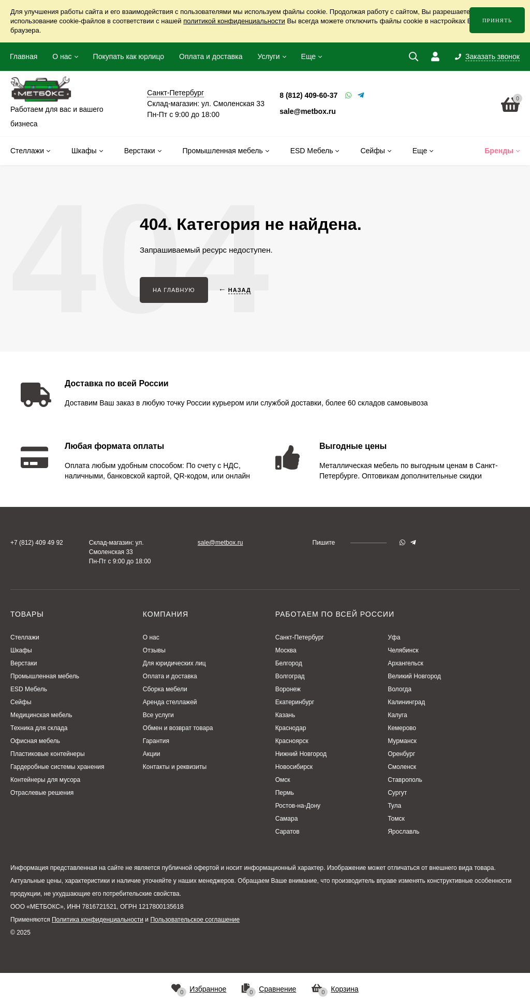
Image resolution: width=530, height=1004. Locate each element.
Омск (282, 779)
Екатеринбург (295, 702)
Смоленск (402, 766)
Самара (286, 818)
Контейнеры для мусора (45, 779)
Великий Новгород (414, 676)
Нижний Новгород (301, 754)
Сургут (397, 792)
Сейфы (21, 702)
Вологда (399, 689)
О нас (61, 56)
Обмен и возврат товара (178, 728)
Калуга (397, 715)
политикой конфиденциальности (234, 21)
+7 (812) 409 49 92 (36, 542)
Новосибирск (294, 766)
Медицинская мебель (41, 715)
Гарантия (156, 741)
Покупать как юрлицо (128, 56)
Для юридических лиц (174, 663)
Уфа (394, 637)
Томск (396, 818)
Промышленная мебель (44, 676)
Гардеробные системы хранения (57, 766)
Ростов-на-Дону (297, 805)
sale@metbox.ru (307, 111)
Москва (286, 650)
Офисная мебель (35, 741)
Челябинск (403, 650)
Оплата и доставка (210, 56)
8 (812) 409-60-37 (308, 95)
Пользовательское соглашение (195, 919)
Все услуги (158, 715)
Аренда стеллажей (170, 702)
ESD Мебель (28, 689)
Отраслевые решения (41, 792)
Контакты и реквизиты (175, 766)
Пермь (284, 792)
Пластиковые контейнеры (47, 754)
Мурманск (402, 741)
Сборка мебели (165, 689)
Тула (394, 805)
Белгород (288, 663)
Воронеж (288, 689)
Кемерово (402, 728)
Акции (151, 754)
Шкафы (21, 650)
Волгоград (290, 676)
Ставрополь (405, 779)
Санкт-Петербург (299, 637)
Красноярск (291, 741)
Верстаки (23, 663)
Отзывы (154, 650)
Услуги (268, 56)
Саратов (287, 831)
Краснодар (290, 728)
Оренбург (401, 754)
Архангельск (405, 663)
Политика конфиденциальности (97, 919)
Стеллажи (24, 637)
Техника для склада (39, 728)
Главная (23, 56)
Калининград (406, 702)
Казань (285, 715)
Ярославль (403, 831)
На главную (174, 290)
